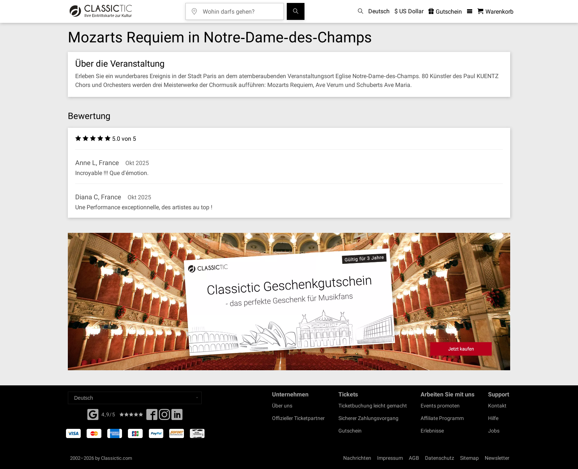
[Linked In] (176, 417)
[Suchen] (295, 11)
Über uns (282, 406)
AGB (414, 458)
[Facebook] (92, 413)
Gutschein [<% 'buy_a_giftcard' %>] (445, 11)
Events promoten (440, 406)
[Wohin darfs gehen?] (240, 9)
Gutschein (350, 431)
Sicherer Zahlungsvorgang (368, 418)
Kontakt (497, 406)
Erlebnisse (432, 431)
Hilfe (493, 418)
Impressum (390, 458)
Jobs (493, 431)
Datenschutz (439, 458)
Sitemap (469, 458)
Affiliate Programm (442, 418)
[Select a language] (135, 398)
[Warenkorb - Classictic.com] (495, 11)
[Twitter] (164, 417)
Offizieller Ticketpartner (298, 418)
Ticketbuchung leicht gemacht (372, 406)
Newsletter (497, 458)
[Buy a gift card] (289, 301)
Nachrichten (357, 458)
